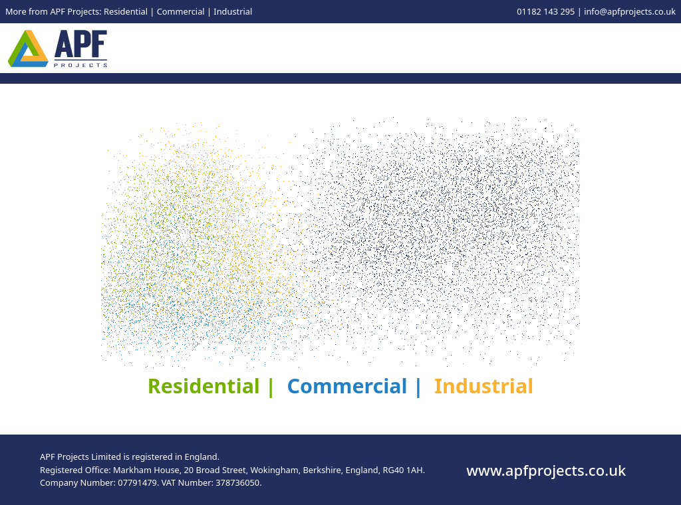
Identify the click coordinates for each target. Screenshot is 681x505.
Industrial (232, 11)
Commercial (181, 11)
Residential (126, 11)
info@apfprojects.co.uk (630, 11)
